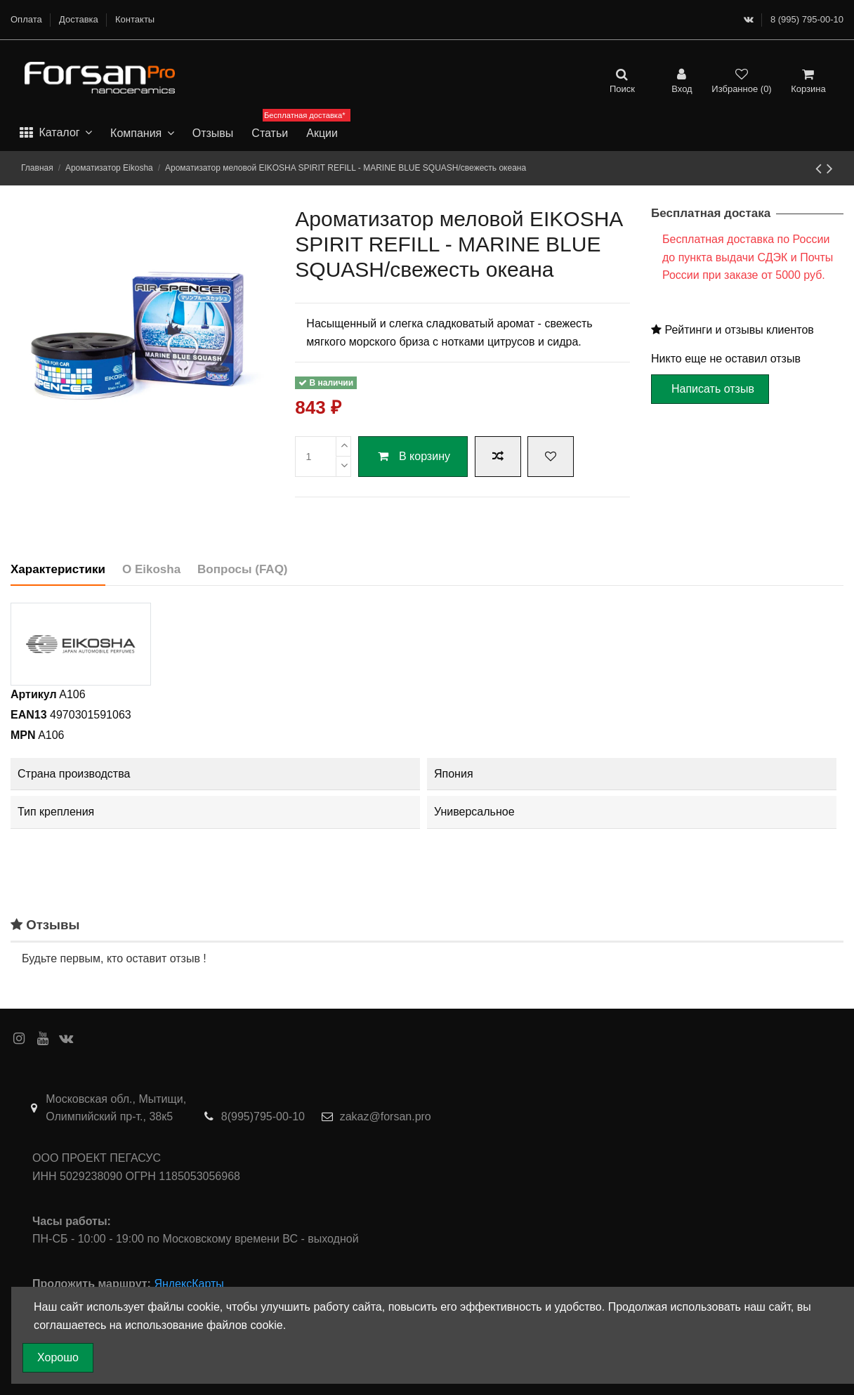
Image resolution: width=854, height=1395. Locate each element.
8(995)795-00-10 (263, 1116)
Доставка (79, 19)
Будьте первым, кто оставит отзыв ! (114, 958)
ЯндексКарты (188, 1284)
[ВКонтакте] (749, 19)
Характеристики (58, 569)
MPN (23, 735)
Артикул (34, 694)
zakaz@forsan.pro (385, 1116)
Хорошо (58, 1357)
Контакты (135, 19)
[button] (56, 133)
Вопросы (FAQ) (242, 569)
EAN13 (29, 715)
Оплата (27, 19)
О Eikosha (151, 569)
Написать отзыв (712, 389)
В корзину (413, 456)
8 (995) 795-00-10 (806, 19)
